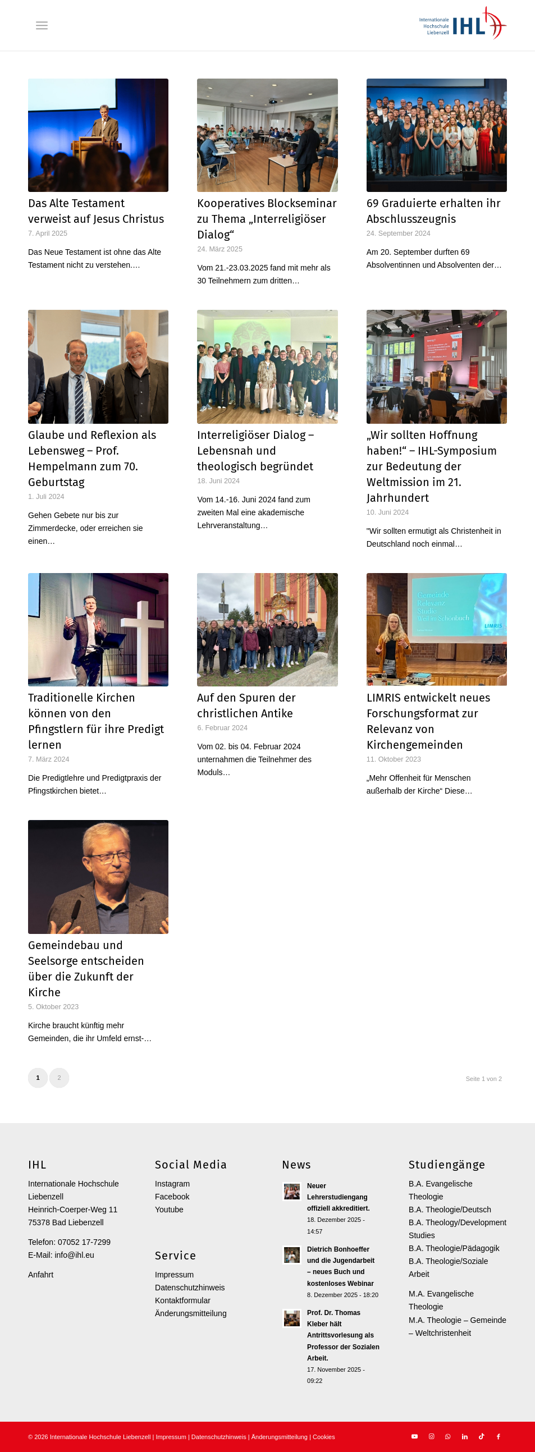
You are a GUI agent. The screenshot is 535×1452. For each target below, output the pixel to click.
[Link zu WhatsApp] (448, 1436)
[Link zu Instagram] (431, 1436)
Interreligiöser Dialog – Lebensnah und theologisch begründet (255, 450)
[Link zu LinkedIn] (464, 1436)
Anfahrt (40, 1274)
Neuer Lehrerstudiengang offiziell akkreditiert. (338, 1197)
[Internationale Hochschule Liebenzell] (461, 25)
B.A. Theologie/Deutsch (450, 1209)
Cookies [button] (324, 1436)
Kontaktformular (183, 1300)
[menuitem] (42, 25)
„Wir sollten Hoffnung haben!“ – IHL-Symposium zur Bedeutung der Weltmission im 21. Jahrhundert (432, 466)
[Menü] (42, 25)
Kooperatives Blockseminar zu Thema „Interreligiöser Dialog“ (267, 218)
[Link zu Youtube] (414, 1436)
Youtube (169, 1209)
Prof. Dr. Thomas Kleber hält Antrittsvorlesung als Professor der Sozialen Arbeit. (343, 1335)
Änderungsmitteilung (191, 1313)
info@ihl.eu (74, 1255)
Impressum (174, 1274)
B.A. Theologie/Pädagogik (454, 1248)
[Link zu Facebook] (498, 1436)
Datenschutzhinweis (190, 1287)
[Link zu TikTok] (481, 1436)
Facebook (172, 1196)
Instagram (172, 1183)
